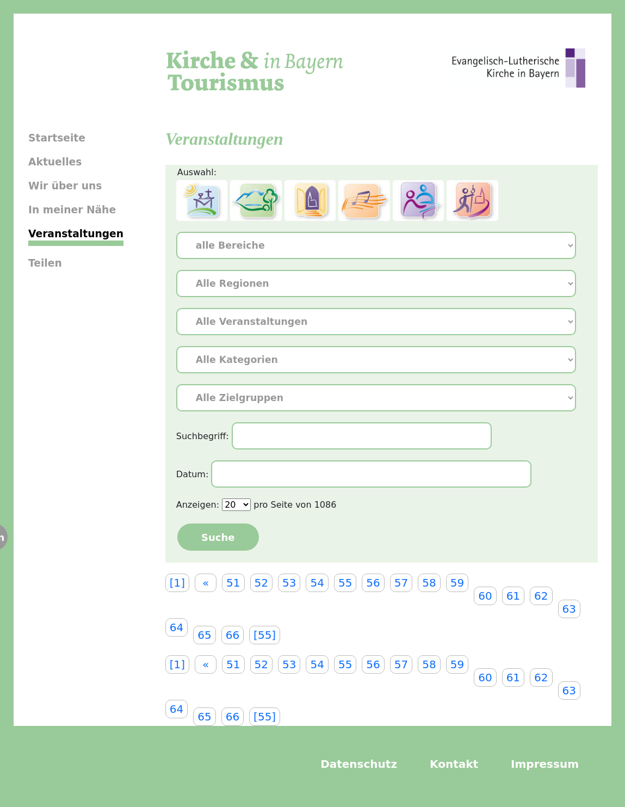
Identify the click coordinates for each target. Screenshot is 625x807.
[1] (177, 582)
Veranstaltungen (75, 233)
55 (345, 582)
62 (541, 595)
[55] (264, 635)
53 (289, 582)
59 (457, 582)
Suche (217, 537)
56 (373, 582)
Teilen (45, 263)
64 (176, 627)
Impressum (545, 764)
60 (485, 595)
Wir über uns (65, 186)
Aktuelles (55, 162)
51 (233, 582)
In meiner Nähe (72, 209)
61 (513, 595)
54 (317, 582)
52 (261, 582)
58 (429, 582)
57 (401, 582)
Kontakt (454, 764)
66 (232, 635)
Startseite (56, 138)
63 (569, 608)
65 (204, 635)
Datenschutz (358, 764)
